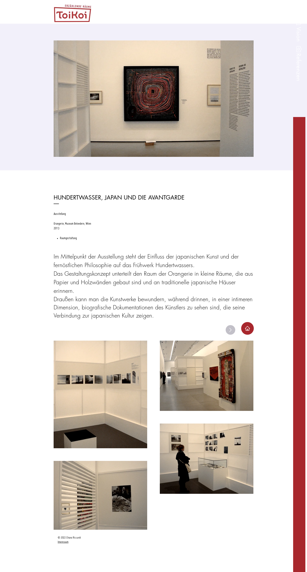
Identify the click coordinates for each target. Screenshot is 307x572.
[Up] (230, 330)
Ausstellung (60, 214)
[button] (298, 67)
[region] (77, 551)
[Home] (247, 328)
